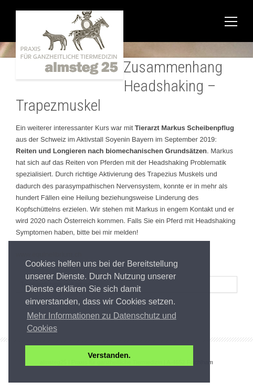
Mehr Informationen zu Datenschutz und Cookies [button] (101, 322)
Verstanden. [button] (109, 355)
